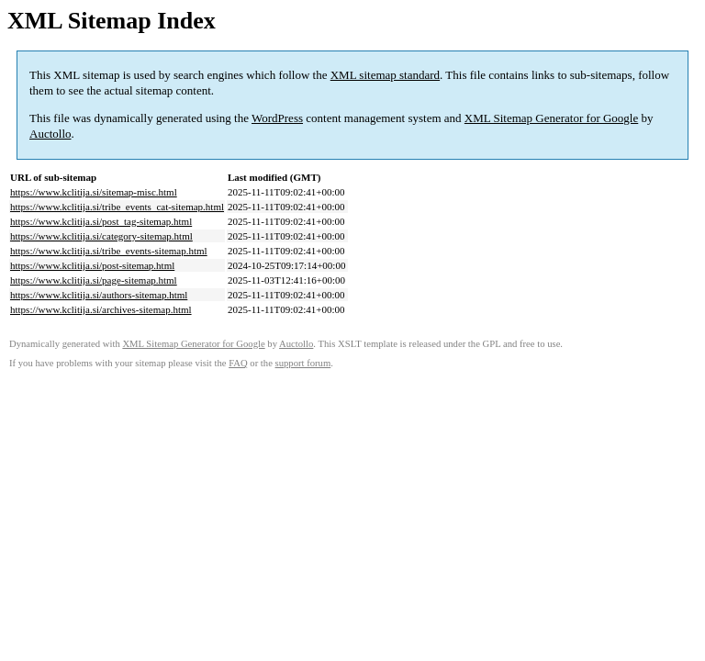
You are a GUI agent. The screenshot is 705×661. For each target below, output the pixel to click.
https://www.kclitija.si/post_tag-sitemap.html (101, 221)
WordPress (277, 118)
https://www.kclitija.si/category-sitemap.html (101, 235)
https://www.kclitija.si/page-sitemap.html (93, 280)
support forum (303, 363)
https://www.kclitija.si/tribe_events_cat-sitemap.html (117, 206)
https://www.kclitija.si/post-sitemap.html (92, 265)
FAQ (238, 363)
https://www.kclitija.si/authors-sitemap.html (98, 294)
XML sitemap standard (385, 75)
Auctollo (50, 133)
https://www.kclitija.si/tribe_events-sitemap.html (108, 250)
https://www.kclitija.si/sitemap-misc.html (93, 191)
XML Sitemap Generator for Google (551, 118)
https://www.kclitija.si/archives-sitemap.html (101, 309)
